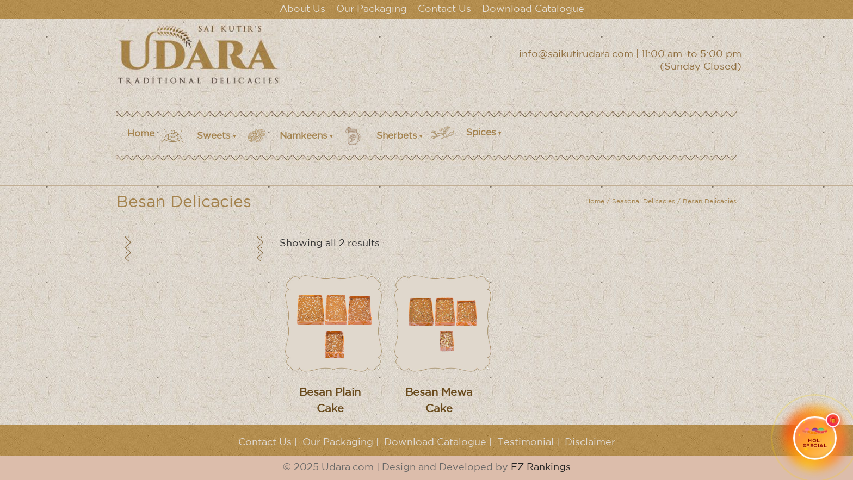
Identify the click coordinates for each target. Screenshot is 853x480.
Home (140, 134)
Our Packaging (371, 9)
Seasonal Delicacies (643, 201)
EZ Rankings (541, 467)
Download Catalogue (533, 9)
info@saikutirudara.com (576, 54)
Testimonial (525, 442)
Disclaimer (590, 442)
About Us (302, 9)
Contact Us (444, 9)
